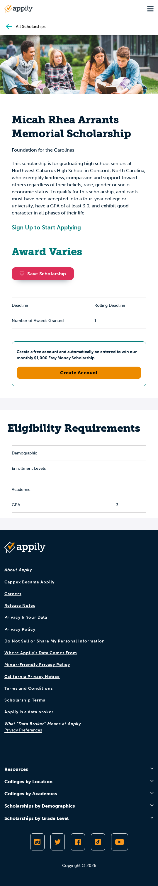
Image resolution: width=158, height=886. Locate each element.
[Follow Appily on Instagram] (37, 841)
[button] (23, 273)
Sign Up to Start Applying (46, 227)
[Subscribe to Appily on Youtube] (119, 841)
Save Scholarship (43, 273)
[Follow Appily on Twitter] (57, 841)
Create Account (79, 372)
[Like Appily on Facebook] (78, 841)
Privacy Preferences (23, 730)
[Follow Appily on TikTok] (98, 841)
